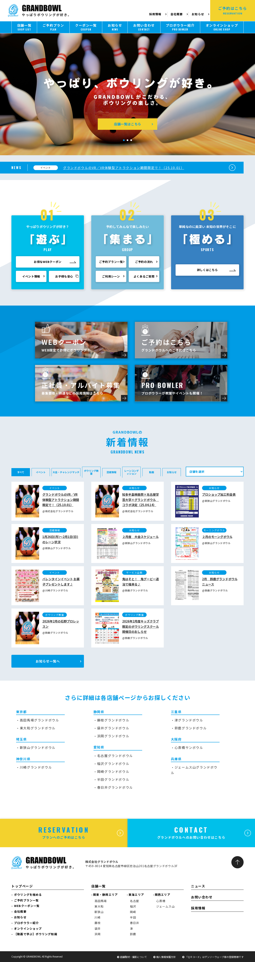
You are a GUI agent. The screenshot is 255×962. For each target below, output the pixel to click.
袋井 (98, 928)
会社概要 (177, 14)
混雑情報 (111, 472)
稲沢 (133, 906)
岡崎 (133, 912)
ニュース (198, 886)
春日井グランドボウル (115, 787)
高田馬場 (101, 901)
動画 (151, 472)
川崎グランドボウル (36, 767)
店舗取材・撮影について (133, 957)
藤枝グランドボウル (113, 720)
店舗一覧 (98, 886)
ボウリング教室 (91, 472)
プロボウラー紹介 (26, 923)
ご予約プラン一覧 (26, 900)
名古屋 (134, 901)
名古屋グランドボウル (115, 755)
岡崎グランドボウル (113, 771)
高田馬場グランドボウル (39, 720)
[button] (124, 140)
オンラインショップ (28, 928)
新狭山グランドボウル (38, 747)
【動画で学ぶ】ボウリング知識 (35, 934)
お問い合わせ (202, 897)
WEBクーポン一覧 (27, 906)
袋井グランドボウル (113, 728)
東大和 (99, 906)
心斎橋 (160, 901)
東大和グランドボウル (38, 728)
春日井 (134, 923)
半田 (133, 917)
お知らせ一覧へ (48, 661)
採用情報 (155, 14)
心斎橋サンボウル (189, 747)
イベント (41, 472)
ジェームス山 (165, 906)
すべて (20, 472)
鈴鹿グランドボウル (191, 728)
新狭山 (99, 912)
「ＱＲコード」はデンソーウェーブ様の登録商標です (214, 957)
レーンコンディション (131, 472)
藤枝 (98, 923)
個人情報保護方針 (166, 957)
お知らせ (198, 14)
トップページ (22, 886)
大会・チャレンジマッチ (66, 472)
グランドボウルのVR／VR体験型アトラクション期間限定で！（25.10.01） (123, 167)
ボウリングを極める (28, 895)
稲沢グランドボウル (113, 763)
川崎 (98, 917)
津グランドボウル (189, 720)
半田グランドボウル (113, 779)
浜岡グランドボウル (113, 735)
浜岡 (98, 934)
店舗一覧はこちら (127, 123)
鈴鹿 (133, 934)
